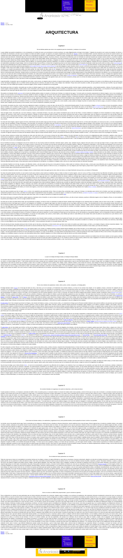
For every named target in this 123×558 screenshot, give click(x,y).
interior (16, 147)
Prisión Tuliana (90, 321)
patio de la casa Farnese (64, 322)
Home (2, 23)
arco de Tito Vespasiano (31, 353)
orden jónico (5, 327)
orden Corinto (32, 333)
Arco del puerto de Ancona (100, 335)
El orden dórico (4, 303)
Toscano (15, 287)
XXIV (65, 194)
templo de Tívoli (7, 335)
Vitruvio (75, 53)
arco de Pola (86, 335)
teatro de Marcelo (68, 319)
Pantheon (3, 336)
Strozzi (25, 297)
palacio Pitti (15, 297)
